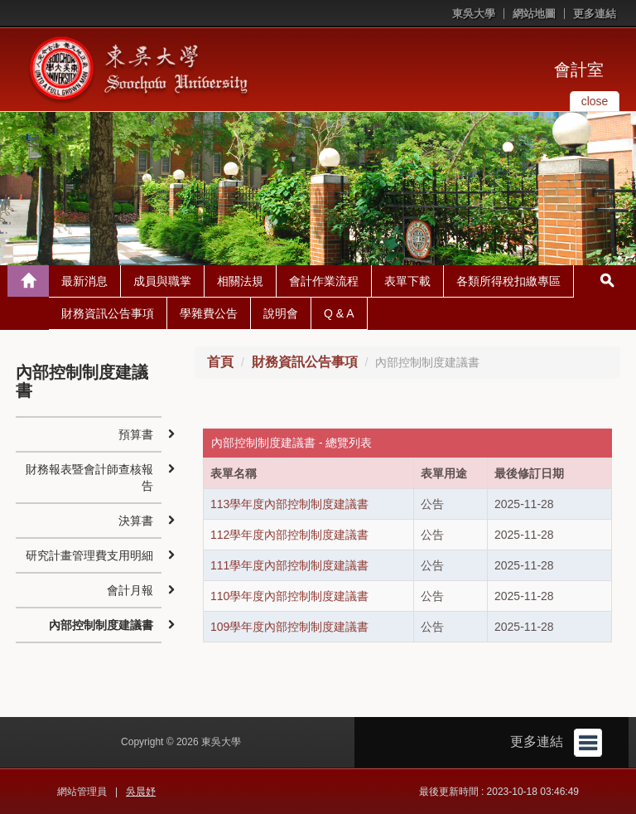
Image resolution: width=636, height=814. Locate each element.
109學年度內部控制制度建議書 (289, 626)
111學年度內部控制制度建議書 (289, 565)
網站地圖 (534, 13)
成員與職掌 (162, 281)
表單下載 (407, 281)
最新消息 (84, 281)
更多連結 (594, 13)
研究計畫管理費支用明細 (89, 555)
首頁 (220, 362)
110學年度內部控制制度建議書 (289, 596)
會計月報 (130, 590)
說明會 (280, 313)
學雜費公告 (209, 313)
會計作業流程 (324, 281)
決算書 (135, 520)
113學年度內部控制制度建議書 (289, 504)
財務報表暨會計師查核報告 (89, 477)
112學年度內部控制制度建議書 (289, 534)
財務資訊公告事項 (107, 313)
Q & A (339, 313)
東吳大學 (473, 13)
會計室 (579, 70)
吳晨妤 (141, 791)
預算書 (135, 434)
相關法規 (240, 281)
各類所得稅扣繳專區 (508, 281)
